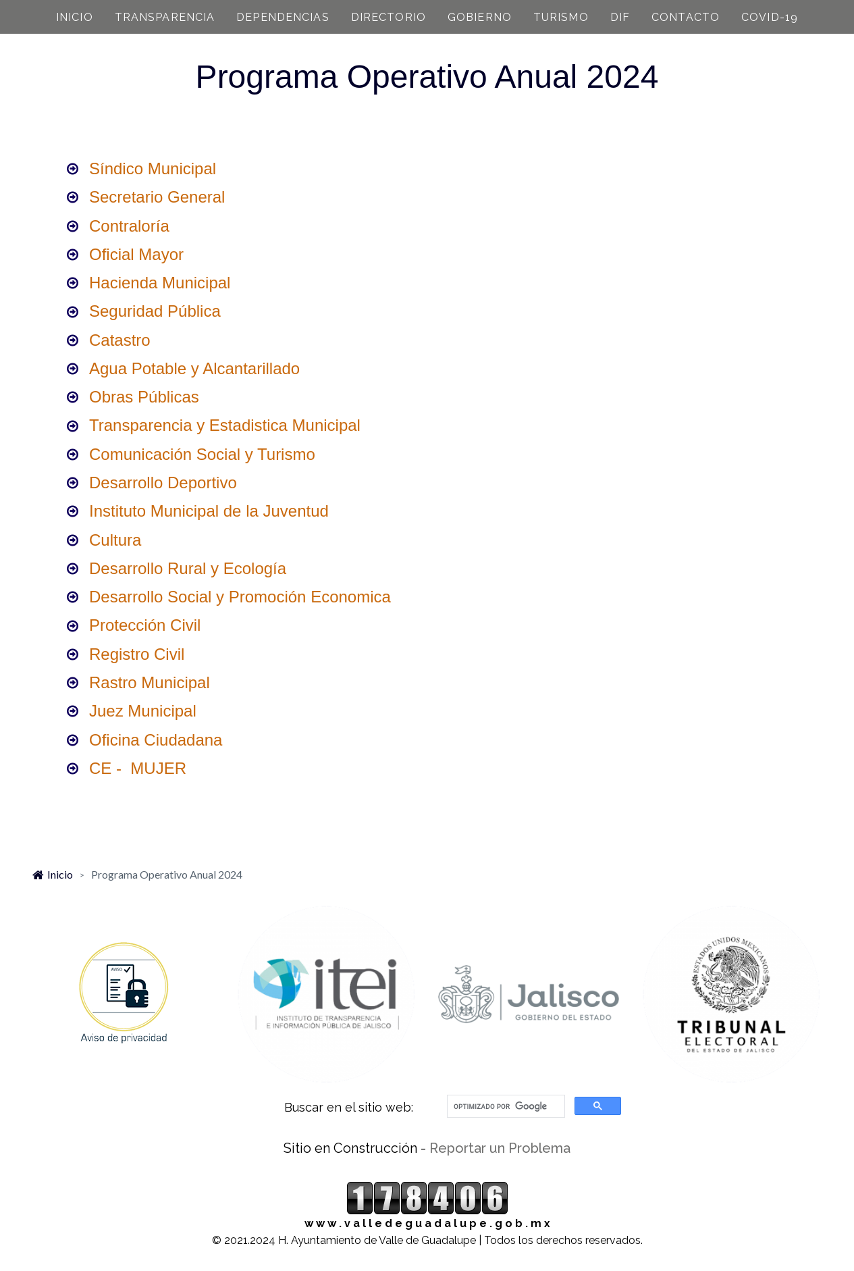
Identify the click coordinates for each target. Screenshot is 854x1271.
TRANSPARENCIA (165, 17)
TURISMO (561, 17)
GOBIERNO (480, 17)
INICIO (74, 17)
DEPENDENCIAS (282, 17)
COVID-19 (769, 17)
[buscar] (505, 1106)
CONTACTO (685, 17)
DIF (620, 17)
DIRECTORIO (388, 17)
